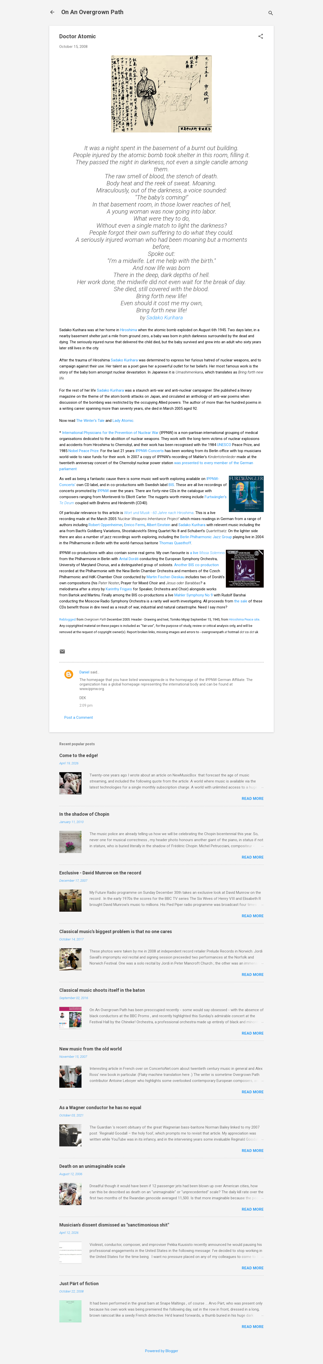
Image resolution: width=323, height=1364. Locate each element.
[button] (261, 36)
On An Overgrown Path (92, 12)
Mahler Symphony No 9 (193, 595)
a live (207, 553)
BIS (171, 485)
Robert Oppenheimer (105, 525)
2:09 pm (86, 705)
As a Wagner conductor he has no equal (100, 1107)
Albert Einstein (158, 525)
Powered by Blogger (161, 1351)
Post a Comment (78, 717)
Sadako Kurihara (164, 318)
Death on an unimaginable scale (92, 1166)
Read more (253, 798)
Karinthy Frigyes (119, 589)
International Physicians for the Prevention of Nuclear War (110, 432)
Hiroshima (128, 330)
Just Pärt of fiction (79, 1283)
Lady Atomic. (123, 420)
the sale (240, 601)
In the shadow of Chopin (84, 814)
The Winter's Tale (90, 420)
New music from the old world (90, 1048)
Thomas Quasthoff (175, 543)
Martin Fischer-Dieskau (165, 577)
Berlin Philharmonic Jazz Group (206, 537)
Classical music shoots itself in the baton (102, 990)
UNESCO (224, 444)
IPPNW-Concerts (150, 451)
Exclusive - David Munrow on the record (100, 872)
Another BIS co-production (196, 565)
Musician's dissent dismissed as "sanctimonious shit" (114, 1224)
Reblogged (67, 619)
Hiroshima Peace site (244, 619)
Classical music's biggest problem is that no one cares (115, 931)
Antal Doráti (129, 559)
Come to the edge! (78, 755)
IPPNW (103, 491)
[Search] (271, 13)
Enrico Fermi (134, 525)
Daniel (84, 672)
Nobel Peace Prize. (83, 451)
